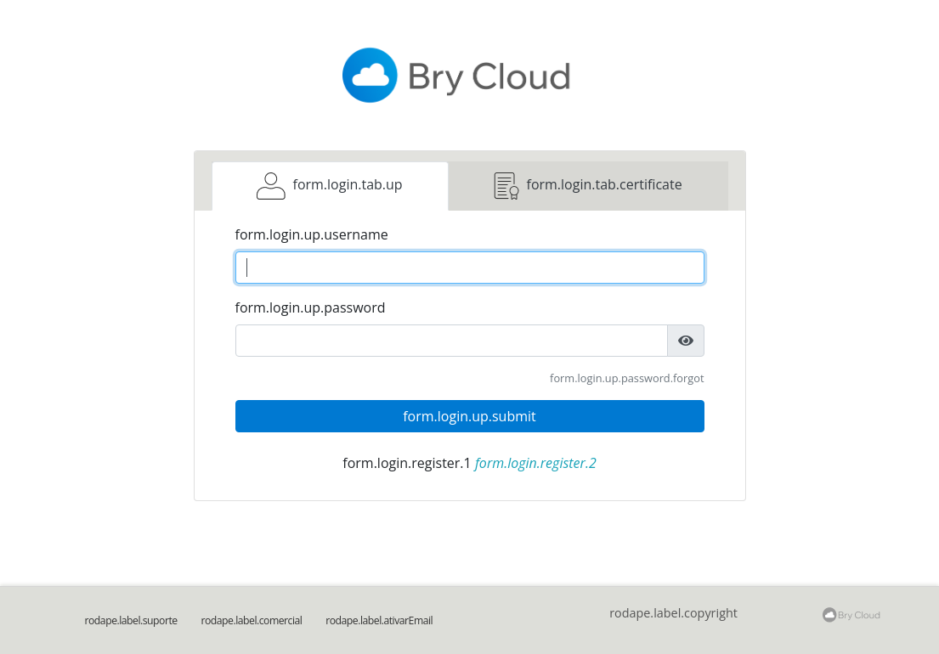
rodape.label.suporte (131, 620)
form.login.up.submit (469, 416)
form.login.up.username (311, 234)
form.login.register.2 (536, 463)
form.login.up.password (310, 307)
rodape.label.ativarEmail (379, 620)
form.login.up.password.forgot (627, 378)
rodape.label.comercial (251, 620)
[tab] (330, 186)
